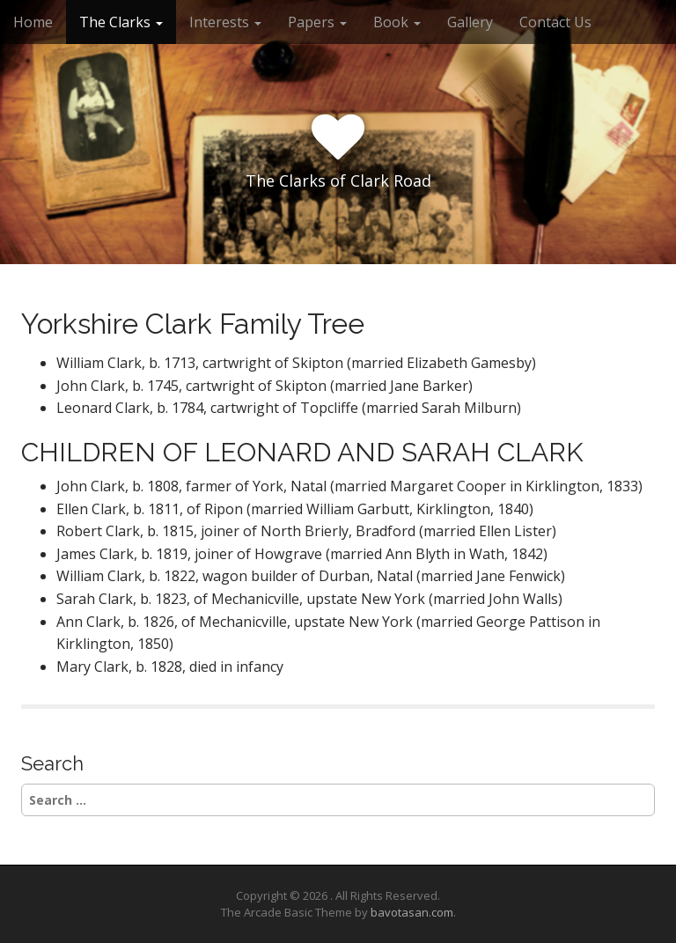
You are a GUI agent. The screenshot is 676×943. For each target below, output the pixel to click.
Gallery (470, 22)
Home (33, 22)
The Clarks (121, 22)
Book (397, 22)
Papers (317, 22)
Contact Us (555, 22)
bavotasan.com (412, 912)
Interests (225, 22)
